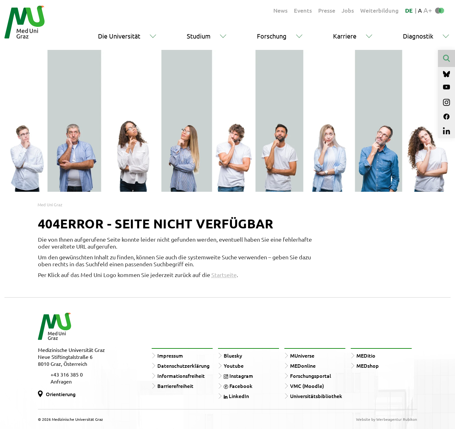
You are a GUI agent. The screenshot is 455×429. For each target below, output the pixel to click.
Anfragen (61, 381)
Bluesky (233, 355)
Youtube (234, 365)
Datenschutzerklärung (183, 365)
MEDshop (367, 365)
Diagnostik (418, 36)
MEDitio (365, 355)
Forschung (272, 36)
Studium (198, 36)
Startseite (224, 274)
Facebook (238, 385)
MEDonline (303, 365)
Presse (326, 10)
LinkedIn (236, 395)
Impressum (170, 355)
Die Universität (119, 36)
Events (303, 10)
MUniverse (302, 355)
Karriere (344, 36)
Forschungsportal (310, 375)
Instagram (238, 375)
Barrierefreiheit (175, 385)
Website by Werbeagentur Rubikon (386, 419)
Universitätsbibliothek (316, 395)
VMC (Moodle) (307, 385)
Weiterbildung (379, 10)
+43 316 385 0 (67, 374)
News (280, 10)
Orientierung (61, 393)
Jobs (348, 10)
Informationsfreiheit (181, 375)
